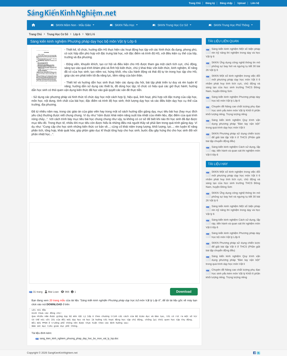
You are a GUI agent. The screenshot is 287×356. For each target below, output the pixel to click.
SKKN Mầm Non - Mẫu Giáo (71, 25)
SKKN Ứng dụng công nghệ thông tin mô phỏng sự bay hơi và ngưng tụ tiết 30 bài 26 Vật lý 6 (233, 66)
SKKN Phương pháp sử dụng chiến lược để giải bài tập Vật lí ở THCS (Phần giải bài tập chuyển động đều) (233, 137)
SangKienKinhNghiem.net (63, 352)
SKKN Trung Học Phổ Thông (229, 25)
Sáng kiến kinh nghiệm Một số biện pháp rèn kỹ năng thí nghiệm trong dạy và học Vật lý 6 (233, 52)
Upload (242, 3)
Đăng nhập (226, 3)
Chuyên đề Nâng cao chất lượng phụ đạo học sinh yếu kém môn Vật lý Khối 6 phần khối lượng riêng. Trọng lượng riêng (233, 110)
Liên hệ (255, 3)
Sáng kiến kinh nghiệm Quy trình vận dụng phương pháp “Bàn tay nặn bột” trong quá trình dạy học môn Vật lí (233, 123)
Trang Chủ (195, 3)
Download (183, 291)
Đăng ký (210, 3)
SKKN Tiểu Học (122, 25)
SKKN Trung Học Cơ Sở (170, 25)
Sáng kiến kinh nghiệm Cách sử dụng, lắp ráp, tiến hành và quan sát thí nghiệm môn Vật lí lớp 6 (233, 150)
